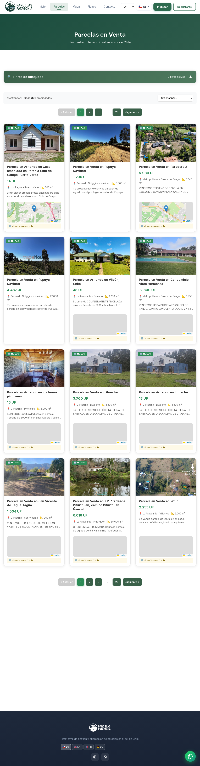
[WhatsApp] (105, 757)
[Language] (144, 6)
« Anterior (67, 112)
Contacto (109, 6)
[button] (34, 209)
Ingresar (162, 6)
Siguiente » (132, 112)
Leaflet (55, 221)
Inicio (42, 6)
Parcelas (59, 6)
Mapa (76, 6)
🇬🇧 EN (77, 747)
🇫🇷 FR (89, 747)
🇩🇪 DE (100, 747)
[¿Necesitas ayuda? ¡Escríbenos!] (189, 755)
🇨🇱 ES (66, 747)
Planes (92, 6)
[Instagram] (95, 757)
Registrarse (184, 6)
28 (117, 112)
